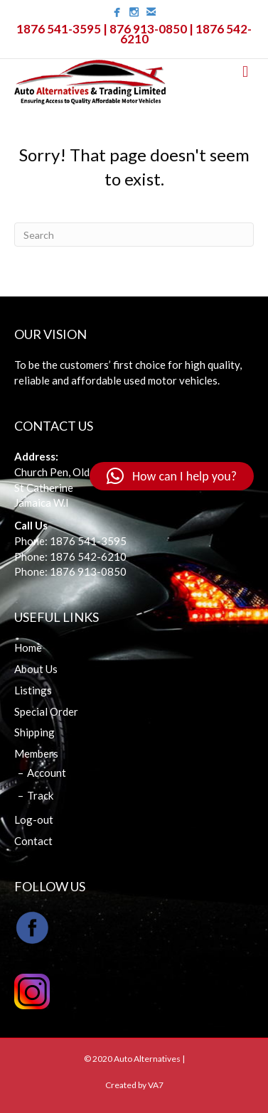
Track (40, 795)
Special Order (46, 711)
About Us (36, 668)
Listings (33, 690)
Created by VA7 (134, 1085)
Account (46, 772)
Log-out (33, 819)
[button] (172, 476)
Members (36, 753)
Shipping (34, 732)
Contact (33, 840)
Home (28, 647)
